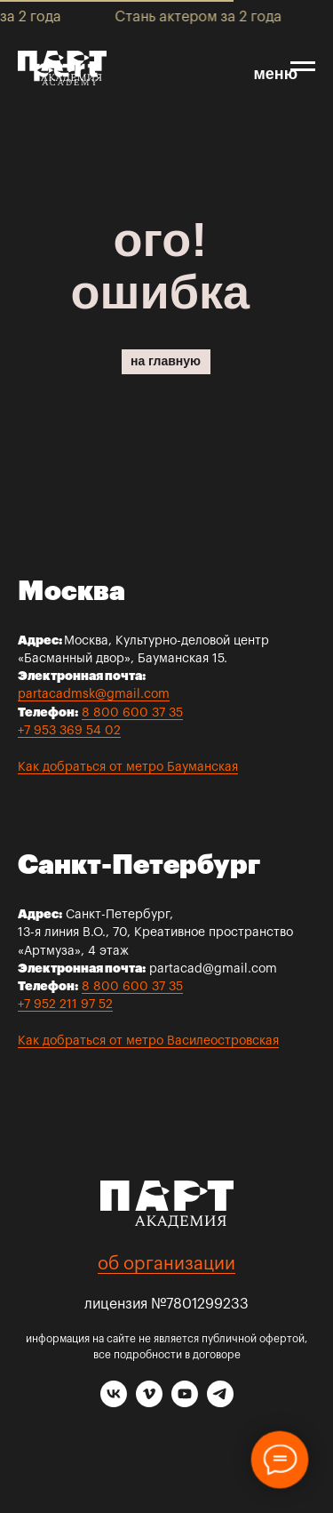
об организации (166, 1264)
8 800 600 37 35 (132, 713)
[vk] (113, 1402)
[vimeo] (149, 1402)
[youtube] (184, 1402)
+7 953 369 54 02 (69, 730)
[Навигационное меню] (302, 66)
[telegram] (220, 1402)
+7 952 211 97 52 (65, 1004)
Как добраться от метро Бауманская (128, 767)
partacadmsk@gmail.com (94, 694)
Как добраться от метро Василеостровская (148, 1041)
